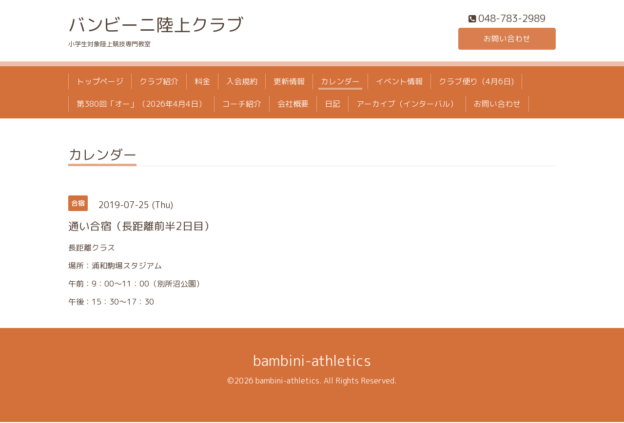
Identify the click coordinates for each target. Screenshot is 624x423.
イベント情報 (399, 82)
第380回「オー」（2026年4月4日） (141, 104)
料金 (202, 82)
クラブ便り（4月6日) (476, 82)
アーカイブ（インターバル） (407, 104)
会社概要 (293, 104)
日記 (332, 104)
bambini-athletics (312, 361)
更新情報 (289, 82)
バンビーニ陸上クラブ (156, 25)
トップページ (100, 82)
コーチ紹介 (241, 104)
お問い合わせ (507, 39)
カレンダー (340, 82)
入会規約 (241, 82)
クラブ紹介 (158, 82)
